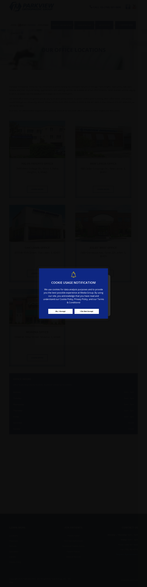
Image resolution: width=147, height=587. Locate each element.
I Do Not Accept (86, 311)
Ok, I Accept (60, 311)
